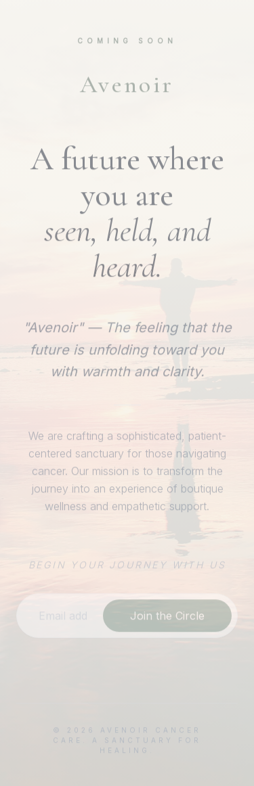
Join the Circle (167, 615)
